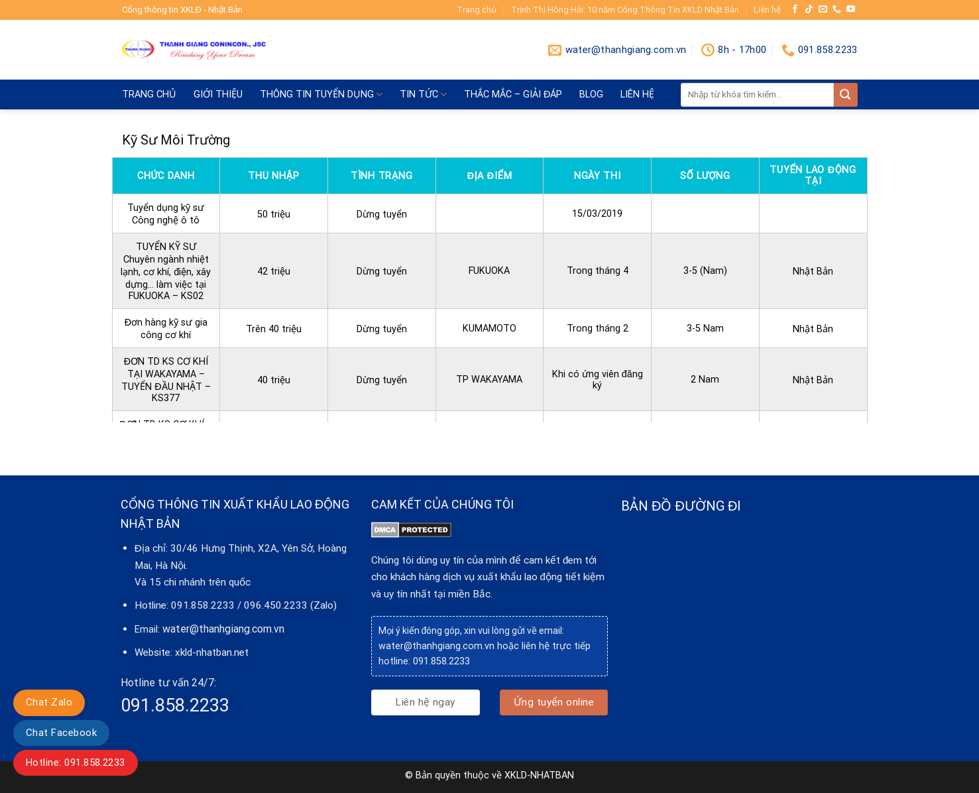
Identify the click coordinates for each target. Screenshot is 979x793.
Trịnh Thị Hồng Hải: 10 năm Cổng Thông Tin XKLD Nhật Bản (625, 10)
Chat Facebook (61, 733)
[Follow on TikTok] (809, 10)
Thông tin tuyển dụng (321, 94)
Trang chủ (476, 10)
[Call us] (837, 10)
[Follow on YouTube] (850, 10)
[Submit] (846, 95)
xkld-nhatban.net (212, 652)
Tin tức (423, 94)
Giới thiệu (218, 94)
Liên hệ (767, 10)
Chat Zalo (49, 702)
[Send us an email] (823, 10)
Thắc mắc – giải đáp (513, 94)
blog (591, 94)
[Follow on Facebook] (795, 10)
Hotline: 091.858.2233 (75, 762)
